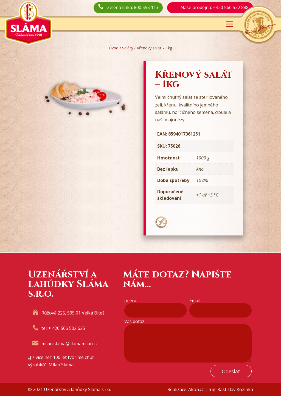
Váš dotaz (134, 321)
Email (196, 300)
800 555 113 (146, 7)
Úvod (114, 47)
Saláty (127, 47)
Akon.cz (196, 389)
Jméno (132, 300)
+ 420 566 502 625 (66, 328)
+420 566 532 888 (231, 7)
